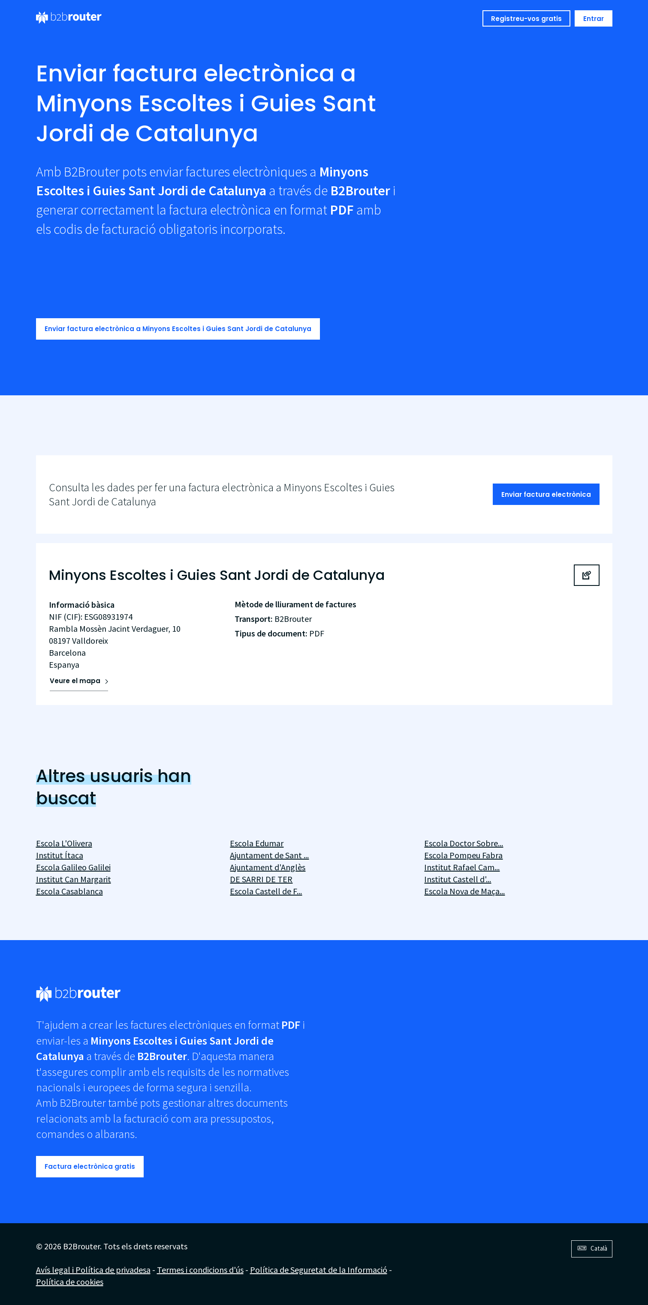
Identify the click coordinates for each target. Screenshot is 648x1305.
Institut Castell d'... (457, 879)
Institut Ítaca (59, 855)
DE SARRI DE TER (261, 879)
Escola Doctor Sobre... (463, 843)
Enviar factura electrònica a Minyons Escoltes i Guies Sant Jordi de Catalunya (178, 328)
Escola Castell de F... (266, 891)
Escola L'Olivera (64, 843)
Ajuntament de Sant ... (269, 855)
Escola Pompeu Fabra (463, 855)
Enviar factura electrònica (546, 494)
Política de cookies (69, 1281)
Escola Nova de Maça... (464, 891)
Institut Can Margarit (73, 879)
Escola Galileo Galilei (73, 867)
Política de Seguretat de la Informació (318, 1269)
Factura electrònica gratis (90, 1166)
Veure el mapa (75, 680)
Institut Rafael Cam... (462, 867)
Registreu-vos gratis (526, 18)
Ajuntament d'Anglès (267, 867)
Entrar (593, 18)
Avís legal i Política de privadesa (93, 1269)
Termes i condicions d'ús (200, 1269)
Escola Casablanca (69, 891)
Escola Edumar (256, 843)
